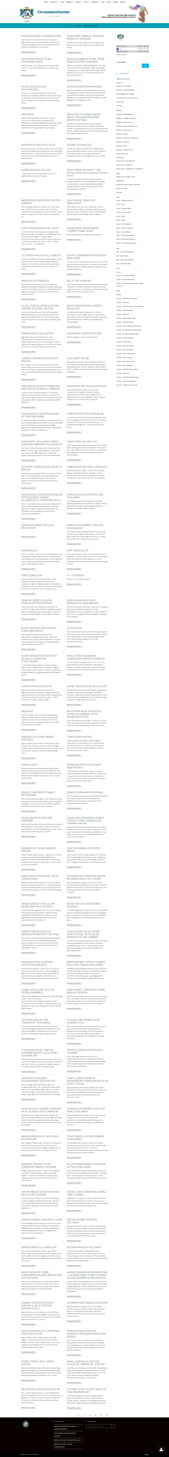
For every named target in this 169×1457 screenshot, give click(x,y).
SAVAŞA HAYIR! (29, 764)
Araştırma (54, 2)
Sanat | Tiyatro (121, 220)
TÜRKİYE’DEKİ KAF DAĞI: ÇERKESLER (87, 466)
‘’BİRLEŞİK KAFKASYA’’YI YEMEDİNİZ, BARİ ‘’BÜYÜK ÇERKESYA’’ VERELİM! (40, 387)
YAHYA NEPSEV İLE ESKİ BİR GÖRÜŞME (36, 819)
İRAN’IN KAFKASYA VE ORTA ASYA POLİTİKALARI (39, 1138)
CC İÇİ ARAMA (121, 62)
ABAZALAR (27, 711)
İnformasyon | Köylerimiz (124, 165)
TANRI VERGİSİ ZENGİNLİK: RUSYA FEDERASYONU (40, 877)
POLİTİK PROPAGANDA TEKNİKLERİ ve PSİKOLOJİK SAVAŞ (86, 1165)
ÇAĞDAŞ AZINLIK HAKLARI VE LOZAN (41, 1219)
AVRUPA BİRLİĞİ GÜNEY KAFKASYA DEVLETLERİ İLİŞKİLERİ (40, 1193)
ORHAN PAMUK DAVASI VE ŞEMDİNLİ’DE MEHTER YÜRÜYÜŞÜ (40, 933)
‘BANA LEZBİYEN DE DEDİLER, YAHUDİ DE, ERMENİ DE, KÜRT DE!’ (86, 1363)
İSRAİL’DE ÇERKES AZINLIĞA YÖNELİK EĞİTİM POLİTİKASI (36, 602)
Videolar (96, 2)
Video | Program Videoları (124, 228)
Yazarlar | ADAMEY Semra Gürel (126, 298)
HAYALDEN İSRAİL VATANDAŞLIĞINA (41, 36)
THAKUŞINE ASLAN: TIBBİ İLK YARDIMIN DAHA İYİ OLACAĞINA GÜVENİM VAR (39, 1052)
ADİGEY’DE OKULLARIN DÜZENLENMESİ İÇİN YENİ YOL (38, 1079)
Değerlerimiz (120, 181)
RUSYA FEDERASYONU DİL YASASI (40, 228)
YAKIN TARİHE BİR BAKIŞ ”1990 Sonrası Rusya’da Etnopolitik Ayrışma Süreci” (87, 172)
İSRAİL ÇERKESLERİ (31, 575)
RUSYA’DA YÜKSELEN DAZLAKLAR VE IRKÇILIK (41, 468)
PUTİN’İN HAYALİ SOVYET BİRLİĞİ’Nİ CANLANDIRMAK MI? (86, 1390)
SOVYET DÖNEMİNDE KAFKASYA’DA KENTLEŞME (86, 257)
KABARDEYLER (29, 550)
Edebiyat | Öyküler (122, 134)
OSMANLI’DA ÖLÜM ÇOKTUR (37, 333)
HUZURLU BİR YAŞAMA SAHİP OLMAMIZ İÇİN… (83, 1021)
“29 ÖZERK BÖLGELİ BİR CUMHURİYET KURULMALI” (36, 1021)
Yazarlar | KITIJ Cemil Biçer (124, 350)
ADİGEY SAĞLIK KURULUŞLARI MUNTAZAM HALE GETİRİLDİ (38, 905)
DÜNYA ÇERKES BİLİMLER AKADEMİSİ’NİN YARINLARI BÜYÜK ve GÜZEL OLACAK (87, 1080)
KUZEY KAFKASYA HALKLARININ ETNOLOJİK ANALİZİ (38, 629)
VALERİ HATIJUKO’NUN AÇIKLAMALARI (33, 88)
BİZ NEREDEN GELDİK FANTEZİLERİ (40, 1389)
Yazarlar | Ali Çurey (122, 302)
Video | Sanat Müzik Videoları (125, 239)
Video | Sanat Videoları (123, 232)
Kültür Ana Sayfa (121, 189)
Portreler (119, 192)
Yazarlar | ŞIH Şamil (122, 373)
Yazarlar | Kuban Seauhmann (125, 353)
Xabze (46, 2)
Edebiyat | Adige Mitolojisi (124, 114)
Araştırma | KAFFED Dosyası (125, 90)
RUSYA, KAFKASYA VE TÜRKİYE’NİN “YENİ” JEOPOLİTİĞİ (40, 1332)
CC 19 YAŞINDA (75, 575)
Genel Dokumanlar (122, 154)
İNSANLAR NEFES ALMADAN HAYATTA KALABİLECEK (36, 963)
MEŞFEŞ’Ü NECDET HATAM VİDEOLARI (67, 1440)
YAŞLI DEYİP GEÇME (78, 358)
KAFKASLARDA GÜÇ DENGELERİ (39, 1247)
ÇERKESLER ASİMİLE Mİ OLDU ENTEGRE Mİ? (37, 526)
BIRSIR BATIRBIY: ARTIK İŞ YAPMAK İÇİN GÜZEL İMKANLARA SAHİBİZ (86, 963)
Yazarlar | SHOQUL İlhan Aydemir (127, 369)
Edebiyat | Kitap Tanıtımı (124, 130)
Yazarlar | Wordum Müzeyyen (126, 381)
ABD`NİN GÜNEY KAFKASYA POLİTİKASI (82, 1221)
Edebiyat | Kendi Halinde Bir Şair (126, 126)
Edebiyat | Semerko (122, 142)
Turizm (108, 2)
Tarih (62, 2)
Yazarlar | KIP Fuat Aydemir (125, 346)
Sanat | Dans (120, 204)
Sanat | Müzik (120, 216)
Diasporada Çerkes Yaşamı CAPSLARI (128, 185)
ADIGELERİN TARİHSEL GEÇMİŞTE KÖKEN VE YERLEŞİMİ (85, 37)
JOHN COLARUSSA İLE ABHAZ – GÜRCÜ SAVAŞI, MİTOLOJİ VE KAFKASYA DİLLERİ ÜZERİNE (84, 934)
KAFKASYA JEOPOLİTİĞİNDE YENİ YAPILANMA (85, 496)
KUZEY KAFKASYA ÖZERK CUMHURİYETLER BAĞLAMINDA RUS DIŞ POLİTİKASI (41, 1275)
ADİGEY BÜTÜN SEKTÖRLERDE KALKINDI (84, 905)
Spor (103, 2)
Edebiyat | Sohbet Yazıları (124, 150)
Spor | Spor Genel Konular (124, 260)
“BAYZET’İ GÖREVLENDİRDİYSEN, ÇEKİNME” (85, 1051)
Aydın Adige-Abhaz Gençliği (125, 94)
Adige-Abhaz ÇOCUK (122, 79)
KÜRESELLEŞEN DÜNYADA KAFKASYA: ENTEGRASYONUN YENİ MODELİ (86, 1333)
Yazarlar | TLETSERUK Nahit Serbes (127, 377)
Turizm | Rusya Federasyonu (125, 279)
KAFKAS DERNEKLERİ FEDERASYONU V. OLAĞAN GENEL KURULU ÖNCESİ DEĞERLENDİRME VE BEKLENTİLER (87, 1275)
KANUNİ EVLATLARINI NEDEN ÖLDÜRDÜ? (37, 738)
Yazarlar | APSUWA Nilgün (124, 310)
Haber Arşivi (120, 102)
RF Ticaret (119, 106)
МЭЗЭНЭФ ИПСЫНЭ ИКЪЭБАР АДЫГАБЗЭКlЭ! (84, 766)
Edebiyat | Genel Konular (124, 122)
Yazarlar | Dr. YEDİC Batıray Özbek (127, 334)
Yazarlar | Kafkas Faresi (123, 342)
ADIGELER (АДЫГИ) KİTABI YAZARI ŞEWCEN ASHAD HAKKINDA (86, 60)
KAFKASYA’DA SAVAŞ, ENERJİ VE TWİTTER (38, 850)
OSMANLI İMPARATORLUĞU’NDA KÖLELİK (39, 360)
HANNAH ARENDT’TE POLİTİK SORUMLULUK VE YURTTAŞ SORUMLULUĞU (37, 1305)
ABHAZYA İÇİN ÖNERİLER (35, 280)
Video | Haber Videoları (123, 224)
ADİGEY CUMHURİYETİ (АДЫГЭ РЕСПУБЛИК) (38, 794)
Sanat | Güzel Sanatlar (123, 212)
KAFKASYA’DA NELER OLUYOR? (38, 144)
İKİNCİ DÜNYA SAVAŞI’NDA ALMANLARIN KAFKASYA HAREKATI (86, 657)
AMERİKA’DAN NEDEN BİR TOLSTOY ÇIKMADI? (41, 202)
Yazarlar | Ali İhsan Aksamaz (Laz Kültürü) (129, 306)
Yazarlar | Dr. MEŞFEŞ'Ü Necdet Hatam (128, 330)
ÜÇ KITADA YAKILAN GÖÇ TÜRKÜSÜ (41, 255)
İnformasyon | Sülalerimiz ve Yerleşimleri (129, 169)
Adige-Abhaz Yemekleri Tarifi (125, 177)
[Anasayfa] (72, 26)
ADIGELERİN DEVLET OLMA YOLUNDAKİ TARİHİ (36, 60)
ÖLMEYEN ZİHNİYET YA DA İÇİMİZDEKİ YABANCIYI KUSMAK (38, 1165)
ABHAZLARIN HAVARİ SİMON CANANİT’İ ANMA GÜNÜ (83, 229)
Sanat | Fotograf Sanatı (123, 208)
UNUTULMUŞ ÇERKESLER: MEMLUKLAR (81, 202)
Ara (145, 66)
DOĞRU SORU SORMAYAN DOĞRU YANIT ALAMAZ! (86, 1193)
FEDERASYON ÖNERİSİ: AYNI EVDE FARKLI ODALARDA (86, 1110)
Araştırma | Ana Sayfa (90, 26)
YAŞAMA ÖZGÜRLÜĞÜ (79, 144)
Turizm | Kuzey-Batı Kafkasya (125, 275)
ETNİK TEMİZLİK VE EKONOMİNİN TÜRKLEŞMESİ (85, 1138)
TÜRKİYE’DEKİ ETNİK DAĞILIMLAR (85, 413)
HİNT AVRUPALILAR (77, 550)
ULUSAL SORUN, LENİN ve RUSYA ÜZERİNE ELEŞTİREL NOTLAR (40, 307)
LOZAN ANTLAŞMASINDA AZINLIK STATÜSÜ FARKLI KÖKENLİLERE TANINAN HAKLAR (85, 820)
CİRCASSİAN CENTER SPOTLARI (84, 333)
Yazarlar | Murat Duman (124, 357)
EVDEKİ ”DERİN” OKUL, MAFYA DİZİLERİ (38, 1363)
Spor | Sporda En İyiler (123, 264)
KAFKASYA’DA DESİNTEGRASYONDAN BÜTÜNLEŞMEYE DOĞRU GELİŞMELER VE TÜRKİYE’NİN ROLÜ (42, 497)
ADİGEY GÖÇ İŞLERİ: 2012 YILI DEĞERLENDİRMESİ (38, 991)
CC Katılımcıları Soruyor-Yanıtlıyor (127, 98)
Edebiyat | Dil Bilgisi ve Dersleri (126, 118)
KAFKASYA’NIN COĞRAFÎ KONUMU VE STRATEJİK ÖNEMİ (40, 415)
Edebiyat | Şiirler (121, 146)
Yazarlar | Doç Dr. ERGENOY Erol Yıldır (128, 326)
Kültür (79, 2)
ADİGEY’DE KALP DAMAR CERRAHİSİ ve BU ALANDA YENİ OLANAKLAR (41, 1110)
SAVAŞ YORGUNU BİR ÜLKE (82, 441)
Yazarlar (115, 2)
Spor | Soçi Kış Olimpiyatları (125, 252)
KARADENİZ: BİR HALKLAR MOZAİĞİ (86, 386)
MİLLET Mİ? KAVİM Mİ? (79, 280)
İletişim (122, 2)
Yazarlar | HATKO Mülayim (125, 338)
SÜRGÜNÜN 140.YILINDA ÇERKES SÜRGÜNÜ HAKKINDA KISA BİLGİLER (41, 443)
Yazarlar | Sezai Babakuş (124, 365)
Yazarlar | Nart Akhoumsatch (125, 361)
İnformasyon (120, 158)
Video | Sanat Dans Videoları (125, 235)
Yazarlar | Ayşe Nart (122, 314)
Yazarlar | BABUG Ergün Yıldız (126, 318)
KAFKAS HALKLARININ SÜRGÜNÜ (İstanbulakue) (85, 526)
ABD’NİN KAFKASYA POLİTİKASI (84, 1247)
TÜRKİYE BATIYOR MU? (79, 736)
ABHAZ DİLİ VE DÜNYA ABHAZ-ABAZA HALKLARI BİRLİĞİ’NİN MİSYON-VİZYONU (84, 117)
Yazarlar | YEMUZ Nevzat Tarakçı (126, 385)
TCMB (123, 54)
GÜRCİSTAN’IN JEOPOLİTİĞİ (36, 686)
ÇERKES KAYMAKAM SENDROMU (85, 792)
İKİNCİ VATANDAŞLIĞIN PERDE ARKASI (84, 850)
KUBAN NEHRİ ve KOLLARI (36, 169)
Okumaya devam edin (28, 52)
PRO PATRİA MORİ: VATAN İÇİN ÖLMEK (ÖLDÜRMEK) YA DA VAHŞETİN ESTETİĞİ (84, 714)
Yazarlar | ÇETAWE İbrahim (125, 322)
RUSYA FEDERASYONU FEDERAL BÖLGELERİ (84, 307)
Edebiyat (70, 2)
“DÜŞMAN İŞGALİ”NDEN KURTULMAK (87, 1302)
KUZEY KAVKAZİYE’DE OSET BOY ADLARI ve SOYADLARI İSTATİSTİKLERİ (39, 658)
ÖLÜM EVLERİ (74, 628)
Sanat (87, 2)
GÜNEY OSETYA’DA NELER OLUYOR (86, 686)
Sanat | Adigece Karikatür (124, 200)
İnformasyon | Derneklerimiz (125, 161)
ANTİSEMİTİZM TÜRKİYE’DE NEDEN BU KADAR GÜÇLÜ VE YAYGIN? (86, 877)
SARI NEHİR (27, 114)
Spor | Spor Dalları (122, 256)
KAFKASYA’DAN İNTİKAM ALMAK (84, 86)
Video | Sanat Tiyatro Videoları (126, 243)
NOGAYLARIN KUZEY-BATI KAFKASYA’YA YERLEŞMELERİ (82, 602)
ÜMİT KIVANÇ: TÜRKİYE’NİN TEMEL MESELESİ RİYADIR (86, 991)
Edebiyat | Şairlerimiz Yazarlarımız (127, 138)
